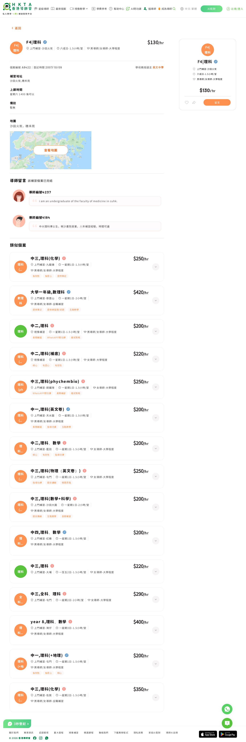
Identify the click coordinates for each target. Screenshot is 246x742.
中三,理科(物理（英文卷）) (56, 470)
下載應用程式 (121, 732)
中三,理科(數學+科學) (51, 498)
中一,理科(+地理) (47, 655)
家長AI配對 (155, 732)
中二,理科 (39, 325)
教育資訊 (29, 732)
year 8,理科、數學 (49, 621)
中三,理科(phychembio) (55, 381)
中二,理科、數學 (46, 442)
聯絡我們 (104, 732)
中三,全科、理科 (46, 593)
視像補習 (74, 732)
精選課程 (89, 732)
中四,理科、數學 (46, 532)
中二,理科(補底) (45, 353)
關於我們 (14, 732)
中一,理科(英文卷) (47, 409)
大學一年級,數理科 (48, 292)
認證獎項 (44, 732)
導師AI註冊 (172, 732)
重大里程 (58, 732)
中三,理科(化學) (45, 258)
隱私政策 (138, 732)
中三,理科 (39, 565)
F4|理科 (33, 42)
